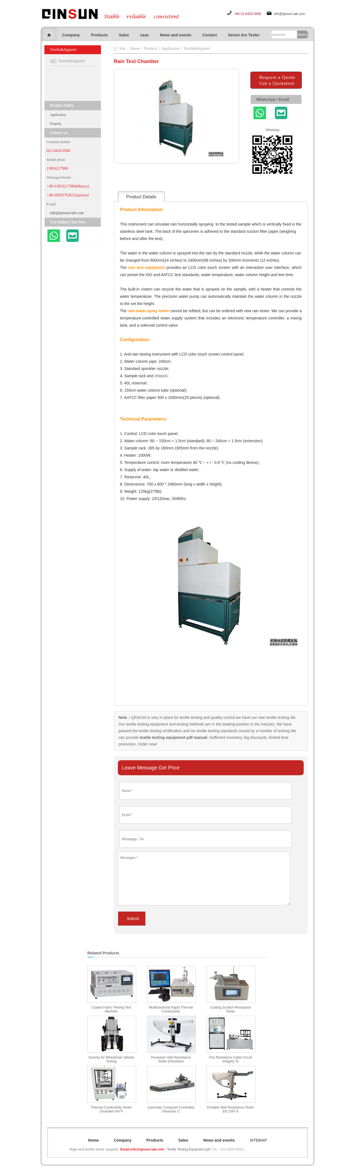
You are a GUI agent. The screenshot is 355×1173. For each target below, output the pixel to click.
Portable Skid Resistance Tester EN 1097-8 (230, 1109)
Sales (124, 35)
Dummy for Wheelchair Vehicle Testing (111, 1059)
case (144, 35)
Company (71, 35)
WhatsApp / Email (272, 99)
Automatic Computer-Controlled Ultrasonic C (171, 1109)
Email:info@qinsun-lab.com (142, 1149)
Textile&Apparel (197, 48)
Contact (209, 35)
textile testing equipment (146, 724)
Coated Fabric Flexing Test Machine (111, 1009)
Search (302, 35)
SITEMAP (258, 1140)
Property (55, 124)
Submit (133, 918)
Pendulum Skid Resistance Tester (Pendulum (171, 1059)
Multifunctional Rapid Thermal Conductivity (171, 1009)
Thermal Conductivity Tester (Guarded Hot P (111, 1109)
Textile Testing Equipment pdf (188, 1149)
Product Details (141, 196)
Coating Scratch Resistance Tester (230, 1009)
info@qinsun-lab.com (289, 14)
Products (99, 35)
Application (58, 115)
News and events (175, 35)
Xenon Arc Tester (244, 35)
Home (135, 48)
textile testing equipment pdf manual (173, 737)
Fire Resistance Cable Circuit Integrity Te (230, 1059)
